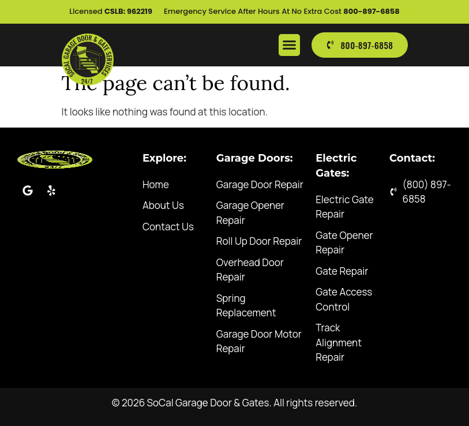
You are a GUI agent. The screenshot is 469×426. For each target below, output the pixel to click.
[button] (290, 45)
